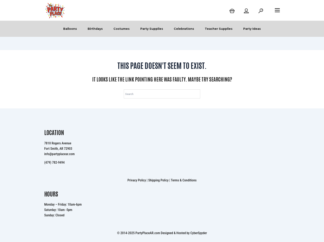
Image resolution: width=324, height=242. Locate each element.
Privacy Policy (136, 180)
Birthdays (95, 29)
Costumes (121, 29)
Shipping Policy (158, 180)
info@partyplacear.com (59, 154)
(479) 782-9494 (54, 162)
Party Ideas (252, 29)
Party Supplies (151, 29)
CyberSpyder (198, 233)
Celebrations (184, 29)
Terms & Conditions (184, 180)
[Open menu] (277, 10)
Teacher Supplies (218, 29)
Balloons (70, 29)
